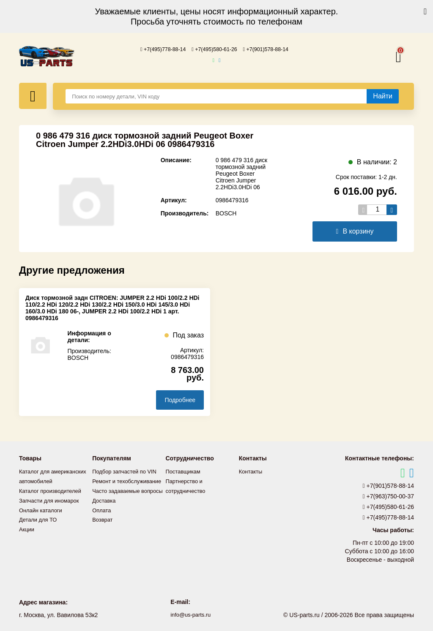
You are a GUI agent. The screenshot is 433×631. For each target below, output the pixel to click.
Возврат (103, 536)
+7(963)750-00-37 (388, 495)
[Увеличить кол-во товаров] (391, 209)
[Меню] (33, 95)
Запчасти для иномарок (51, 508)
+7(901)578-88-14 (272, 49)
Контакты (251, 471)
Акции (27, 536)
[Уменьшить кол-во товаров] (363, 209)
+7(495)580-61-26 (214, 49)
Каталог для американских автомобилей (38, 480)
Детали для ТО (39, 526)
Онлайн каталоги (42, 517)
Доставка (105, 517)
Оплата (102, 526)
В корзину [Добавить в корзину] (355, 230)
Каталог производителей (53, 498)
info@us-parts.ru (191, 614)
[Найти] (383, 96)
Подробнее (179, 399)
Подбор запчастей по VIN (127, 471)
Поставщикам (185, 471)
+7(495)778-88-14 (157, 49)
